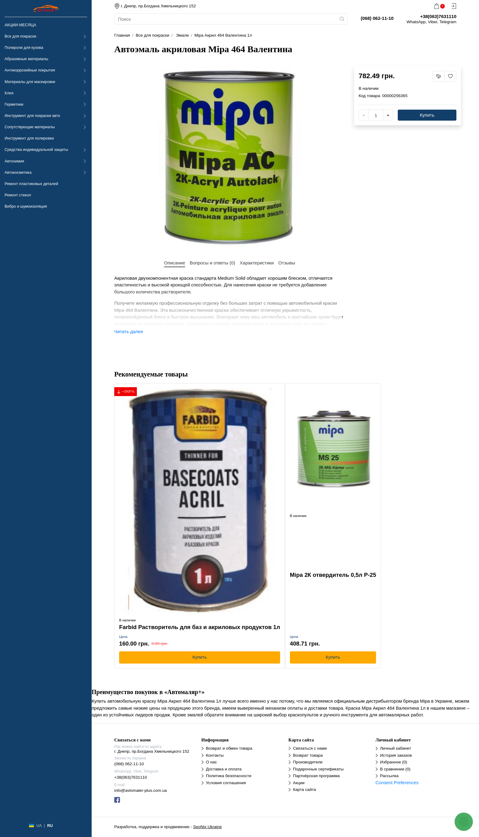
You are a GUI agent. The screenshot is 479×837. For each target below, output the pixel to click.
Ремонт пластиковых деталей (31, 183)
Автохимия (14, 161)
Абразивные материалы (26, 58)
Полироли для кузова (24, 47)
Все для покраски (20, 36)
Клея (9, 93)
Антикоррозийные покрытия (30, 70)
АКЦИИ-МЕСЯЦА (20, 25)
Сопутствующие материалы (30, 127)
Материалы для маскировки (30, 81)
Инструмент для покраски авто (32, 115)
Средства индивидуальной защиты (36, 149)
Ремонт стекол (18, 195)
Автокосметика (18, 172)
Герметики (14, 104)
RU (50, 825)
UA (39, 825)
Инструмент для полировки (29, 138)
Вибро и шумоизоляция (26, 206)
